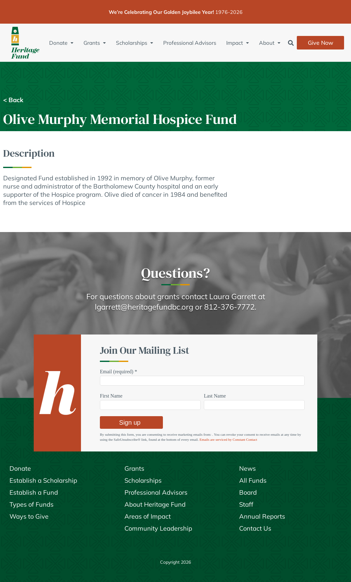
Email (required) (118, 371)
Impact (237, 42)
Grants (94, 42)
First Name (111, 396)
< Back (13, 100)
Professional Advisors (189, 42)
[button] (290, 43)
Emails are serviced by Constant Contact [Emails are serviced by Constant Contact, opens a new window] (228, 439)
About (269, 42)
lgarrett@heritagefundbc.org (144, 306)
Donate (61, 42)
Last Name (215, 396)
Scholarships (134, 42)
